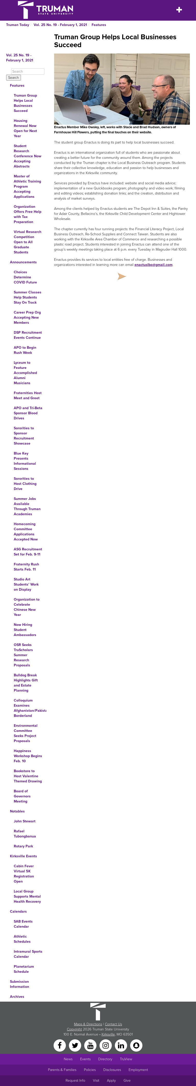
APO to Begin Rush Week (25, 350)
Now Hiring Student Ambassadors (25, 630)
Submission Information (19, 984)
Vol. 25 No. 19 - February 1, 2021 (60, 25)
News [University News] (68, 1059)
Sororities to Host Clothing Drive (25, 483)
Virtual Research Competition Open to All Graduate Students (27, 242)
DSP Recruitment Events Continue (28, 335)
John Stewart (24, 821)
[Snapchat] (136, 1045)
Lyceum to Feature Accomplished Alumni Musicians (25, 372)
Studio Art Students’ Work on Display (26, 584)
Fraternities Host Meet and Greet (28, 395)
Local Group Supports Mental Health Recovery (27, 896)
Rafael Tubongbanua (25, 833)
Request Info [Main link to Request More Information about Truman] (75, 1080)
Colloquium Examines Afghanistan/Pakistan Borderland (30, 708)
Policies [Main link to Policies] (90, 1070)
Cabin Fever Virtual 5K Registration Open (24, 874)
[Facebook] (60, 1045)
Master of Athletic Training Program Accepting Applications (27, 186)
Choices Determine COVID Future (25, 277)
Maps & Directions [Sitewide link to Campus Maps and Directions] (88, 1024)
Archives (17, 996)
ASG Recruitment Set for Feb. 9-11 (28, 552)
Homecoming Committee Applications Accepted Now (26, 531)
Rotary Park (23, 846)
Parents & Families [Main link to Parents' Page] (62, 1070)
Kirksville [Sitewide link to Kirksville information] (108, 1034)
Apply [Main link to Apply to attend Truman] (111, 1080)
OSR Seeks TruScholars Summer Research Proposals (23, 655)
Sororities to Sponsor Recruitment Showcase (24, 436)
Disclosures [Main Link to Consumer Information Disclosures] (112, 1070)
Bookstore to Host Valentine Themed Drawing (28, 776)
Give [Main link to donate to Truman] (127, 1080)
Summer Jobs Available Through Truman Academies (27, 506)
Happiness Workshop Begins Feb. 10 (28, 756)
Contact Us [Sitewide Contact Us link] (113, 1024)
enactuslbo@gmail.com (153, 265)
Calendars (18, 911)
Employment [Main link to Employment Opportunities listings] (138, 1070)
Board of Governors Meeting (22, 796)
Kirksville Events (23, 856)
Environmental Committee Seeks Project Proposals (26, 733)
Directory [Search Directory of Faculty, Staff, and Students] (105, 1059)
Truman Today (17, 25)
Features (99, 25)
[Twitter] (75, 1045)
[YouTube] (91, 1045)
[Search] (27, 71)
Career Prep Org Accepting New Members (27, 317)
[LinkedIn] (121, 1045)
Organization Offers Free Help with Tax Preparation (27, 214)
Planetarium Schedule (24, 969)
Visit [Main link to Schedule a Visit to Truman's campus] (96, 1080)
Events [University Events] (85, 1059)
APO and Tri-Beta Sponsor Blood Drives (28, 413)
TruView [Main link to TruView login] (126, 1059)
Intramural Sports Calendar (28, 954)
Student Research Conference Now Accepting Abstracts (27, 156)
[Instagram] (106, 1045)
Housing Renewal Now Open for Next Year (25, 128)
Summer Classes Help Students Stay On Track (27, 297)
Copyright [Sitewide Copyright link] (74, 1029)
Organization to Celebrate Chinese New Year (27, 607)
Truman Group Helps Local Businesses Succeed (25, 103)
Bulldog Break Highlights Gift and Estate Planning (26, 683)
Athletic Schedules (22, 939)
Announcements (23, 262)
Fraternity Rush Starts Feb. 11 (26, 567)
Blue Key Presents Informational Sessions (25, 461)
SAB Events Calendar (23, 924)
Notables (17, 811)
